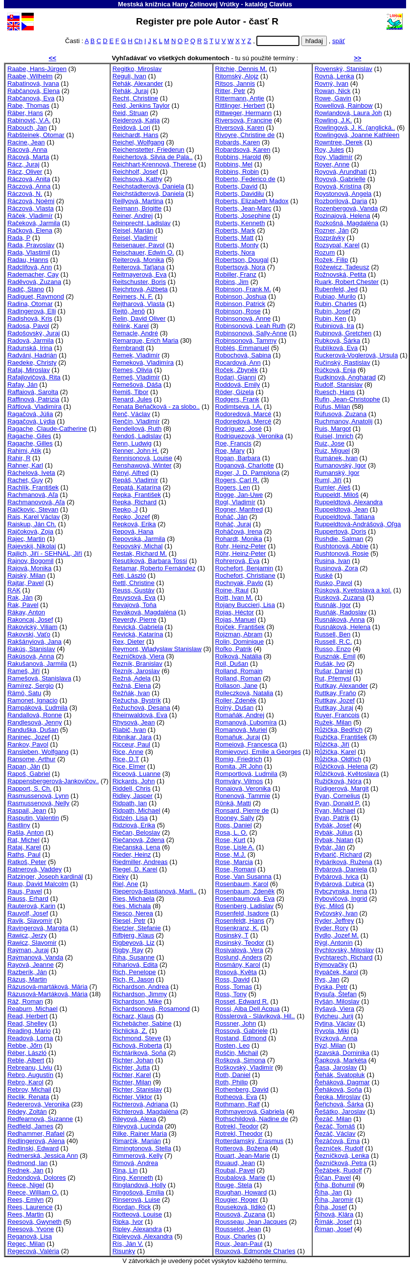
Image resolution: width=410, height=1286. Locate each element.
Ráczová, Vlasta (30, 208)
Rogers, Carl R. (237, 480)
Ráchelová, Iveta (31, 472)
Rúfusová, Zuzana (340, 414)
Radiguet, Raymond (35, 296)
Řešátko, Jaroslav (340, 1111)
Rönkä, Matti (233, 803)
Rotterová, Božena (242, 1148)
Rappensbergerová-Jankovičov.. (53, 781)
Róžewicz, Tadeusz (342, 267)
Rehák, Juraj (131, 90)
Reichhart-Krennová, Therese (155, 164)
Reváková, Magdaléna (144, 612)
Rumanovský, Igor (340, 465)
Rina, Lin (125, 1170)
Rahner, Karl (25, 465)
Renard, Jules (132, 399)
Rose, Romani (235, 869)
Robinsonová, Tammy (246, 340)
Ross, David (232, 979)
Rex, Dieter (129, 641)
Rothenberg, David (242, 1089)
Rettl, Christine (134, 582)
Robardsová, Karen (243, 149)
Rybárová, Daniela (341, 869)
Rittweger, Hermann (243, 113)
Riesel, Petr (129, 920)
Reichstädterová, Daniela (148, 193)
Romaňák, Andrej (240, 715)
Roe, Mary (230, 450)
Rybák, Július (334, 832)
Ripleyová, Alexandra (143, 1236)
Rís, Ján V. (128, 1243)
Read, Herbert (27, 1016)
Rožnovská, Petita (340, 274)
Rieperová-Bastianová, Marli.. (155, 891)
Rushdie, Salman (339, 538)
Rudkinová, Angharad (345, 377)
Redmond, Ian (27, 1163)
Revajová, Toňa (135, 604)
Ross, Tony (231, 994)
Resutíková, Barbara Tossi (150, 560)
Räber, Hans (25, 113)
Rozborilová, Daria (341, 201)
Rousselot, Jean (238, 1229)
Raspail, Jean (26, 810)
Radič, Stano (25, 289)
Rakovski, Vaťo (28, 634)
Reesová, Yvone (30, 1229)
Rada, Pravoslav (30, 245)
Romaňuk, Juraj (237, 737)
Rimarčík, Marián (137, 1141)
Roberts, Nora (235, 252)
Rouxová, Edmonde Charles (255, 1251)
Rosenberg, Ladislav (244, 906)
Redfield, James (30, 1126)
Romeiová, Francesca (246, 744)
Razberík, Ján (27, 972)
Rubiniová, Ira (334, 325)
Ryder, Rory (331, 928)
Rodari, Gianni (235, 377)
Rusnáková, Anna (340, 619)
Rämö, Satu (24, 693)
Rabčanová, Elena (33, 90)
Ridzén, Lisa (130, 817)
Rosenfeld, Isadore (242, 913)
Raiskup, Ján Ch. (31, 524)
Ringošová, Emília (138, 1192)
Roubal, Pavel (235, 1170)
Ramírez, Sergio (30, 685)
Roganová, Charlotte (244, 465)
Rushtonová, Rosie (342, 553)
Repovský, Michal (138, 546)
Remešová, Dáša (137, 384)
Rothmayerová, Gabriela (250, 1111)
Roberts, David (236, 186)
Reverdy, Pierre (135, 619)
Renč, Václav (131, 414)
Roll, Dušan (232, 663)
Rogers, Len (232, 487)
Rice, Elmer (129, 766)
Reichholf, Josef (135, 171)
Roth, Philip (231, 1082)
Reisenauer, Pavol (138, 245)
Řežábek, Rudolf (338, 1170)
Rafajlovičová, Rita (34, 377)
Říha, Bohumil (335, 1185)
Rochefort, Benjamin (244, 568)
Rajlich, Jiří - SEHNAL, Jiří (44, 553)
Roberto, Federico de (245, 179)
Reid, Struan (130, 113)
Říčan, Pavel (333, 1177)
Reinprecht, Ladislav (142, 223)
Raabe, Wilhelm (30, 76)
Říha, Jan (328, 1192)
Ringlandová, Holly (139, 1185)
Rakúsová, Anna (30, 656)
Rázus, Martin (27, 979)
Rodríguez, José (238, 428)
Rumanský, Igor (337, 472)
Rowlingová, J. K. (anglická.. (355, 127)
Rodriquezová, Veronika (249, 436)
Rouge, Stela (233, 1185)
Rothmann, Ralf (237, 1104)
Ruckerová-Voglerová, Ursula (356, 355)
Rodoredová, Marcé (243, 414)
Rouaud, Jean (235, 1163)
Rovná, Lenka (334, 76)
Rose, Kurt (230, 839)
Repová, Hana (133, 531)
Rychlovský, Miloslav (344, 950)
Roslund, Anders (238, 957)
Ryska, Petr (331, 986)
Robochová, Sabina (243, 355)
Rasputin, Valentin (33, 817)
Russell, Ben (333, 634)
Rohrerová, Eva (237, 560)
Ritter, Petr (230, 90)
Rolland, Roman (238, 678)
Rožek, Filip (331, 259)
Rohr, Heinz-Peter (240, 546)
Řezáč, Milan (333, 1118)
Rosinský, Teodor (239, 942)
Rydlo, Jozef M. (337, 935)
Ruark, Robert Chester (347, 281)
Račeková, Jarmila (33, 223)
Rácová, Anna (27, 149)
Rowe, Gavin (333, 98)
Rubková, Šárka (337, 340)
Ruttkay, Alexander (341, 685)
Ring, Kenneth (133, 1177)
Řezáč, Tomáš (335, 1126)
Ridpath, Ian (130, 803)
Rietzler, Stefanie (137, 928)
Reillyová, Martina (138, 201)
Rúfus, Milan (332, 406)
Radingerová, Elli (31, 311)
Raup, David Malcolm (37, 884)
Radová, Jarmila (30, 340)
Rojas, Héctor (234, 612)
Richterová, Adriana (140, 1104)
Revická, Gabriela (138, 627)
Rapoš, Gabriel (28, 773)
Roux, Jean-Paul (239, 1243)
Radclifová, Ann (29, 267)
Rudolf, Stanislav (339, 384)
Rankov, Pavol (27, 744)
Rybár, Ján (330, 847)
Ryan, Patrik (332, 817)
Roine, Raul (232, 590)
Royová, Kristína (338, 186)
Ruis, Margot (333, 428)
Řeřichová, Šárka (339, 1104)
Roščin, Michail (236, 1052)
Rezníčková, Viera (138, 656)
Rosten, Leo (232, 1045)
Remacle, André (135, 333)
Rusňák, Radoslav (340, 612)
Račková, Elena (29, 230)
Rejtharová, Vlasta (139, 303)
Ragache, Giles (29, 436)
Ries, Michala (132, 906)
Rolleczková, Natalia (244, 693)
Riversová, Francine (244, 120)
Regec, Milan (26, 1243)
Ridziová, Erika (134, 825)
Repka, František (137, 494)
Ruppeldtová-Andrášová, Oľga (358, 524)
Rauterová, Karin (31, 906)
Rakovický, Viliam (32, 627)
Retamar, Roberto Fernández (154, 568)
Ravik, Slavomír (29, 920)
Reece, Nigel (25, 1185)
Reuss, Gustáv (134, 590)
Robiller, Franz (236, 274)
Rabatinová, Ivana (33, 83)
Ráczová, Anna (28, 186)
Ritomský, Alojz (237, 76)
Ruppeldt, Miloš (337, 494)
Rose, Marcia (234, 861)
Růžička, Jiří (332, 744)
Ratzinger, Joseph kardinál (45, 876)
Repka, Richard (135, 502)
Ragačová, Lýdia (31, 421)
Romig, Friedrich (238, 759)
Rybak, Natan (334, 839)
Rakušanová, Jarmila (37, 663)
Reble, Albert (25, 1060)
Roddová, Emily (237, 384)
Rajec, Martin (26, 538)
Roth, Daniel (233, 1074)
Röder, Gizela (234, 392)
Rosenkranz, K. (237, 928)
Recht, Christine (135, 98)
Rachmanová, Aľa (32, 494)
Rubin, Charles (336, 303)
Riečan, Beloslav (136, 832)
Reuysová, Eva (134, 597)
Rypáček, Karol (336, 972)
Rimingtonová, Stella (142, 1148)
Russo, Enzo (333, 649)
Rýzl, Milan (330, 1045)
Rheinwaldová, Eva (140, 715)
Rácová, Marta (28, 157)
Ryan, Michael (335, 810)
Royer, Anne (332, 164)
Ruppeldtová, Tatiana (345, 516)
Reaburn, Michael (32, 1008)
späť (338, 41)
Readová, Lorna (30, 1038)
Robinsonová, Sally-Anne (251, 333)
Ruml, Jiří (328, 480)
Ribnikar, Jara (132, 737)
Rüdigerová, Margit (342, 788)
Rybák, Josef (333, 825)
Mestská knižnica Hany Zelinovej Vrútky (178, 4)
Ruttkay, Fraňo (335, 693)
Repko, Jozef (131, 516)
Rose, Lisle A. (234, 847)
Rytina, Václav (335, 1023)
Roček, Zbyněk (236, 370)
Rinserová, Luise (136, 1199)
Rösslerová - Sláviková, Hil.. (255, 1016)
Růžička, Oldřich (338, 759)
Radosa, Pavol (28, 325)
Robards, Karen (237, 142)
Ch (138, 41)
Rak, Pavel (22, 604)
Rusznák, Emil (335, 656)
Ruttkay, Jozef (335, 700)
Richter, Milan (132, 1082)
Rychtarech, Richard (344, 957)
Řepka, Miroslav (338, 1096)
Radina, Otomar (30, 303)
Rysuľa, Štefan (336, 994)
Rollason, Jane (236, 685)
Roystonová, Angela (343, 193)
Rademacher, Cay (33, 274)
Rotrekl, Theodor (239, 1133)
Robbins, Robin (237, 171)
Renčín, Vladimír (136, 421)
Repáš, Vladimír (135, 480)
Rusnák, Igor (333, 604)
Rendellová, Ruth (137, 428)
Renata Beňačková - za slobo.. (156, 406)
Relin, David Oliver (139, 318)
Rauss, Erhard (27, 898)
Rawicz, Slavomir (32, 942)
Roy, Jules (329, 149)
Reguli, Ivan (129, 76)
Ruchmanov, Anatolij (344, 421)
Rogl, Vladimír (235, 502)
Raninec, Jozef (28, 737)
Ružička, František (341, 737)
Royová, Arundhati (341, 171)
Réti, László (129, 575)
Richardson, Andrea (141, 986)
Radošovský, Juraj (33, 333)
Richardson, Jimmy (140, 994)
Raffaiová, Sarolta (32, 392)
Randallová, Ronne (34, 715)
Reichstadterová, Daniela (148, 186)
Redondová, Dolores (36, 1177)
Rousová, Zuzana (240, 1214)
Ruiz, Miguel (332, 450)
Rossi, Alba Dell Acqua (247, 1008)
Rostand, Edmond (241, 1038)
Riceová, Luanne (136, 773)
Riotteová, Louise (137, 1214)
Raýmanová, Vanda (35, 957)
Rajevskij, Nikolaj (31, 546)
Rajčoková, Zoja (30, 531)
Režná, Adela (132, 678)
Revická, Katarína (138, 634)
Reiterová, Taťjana (139, 267)
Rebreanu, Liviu (29, 1067)
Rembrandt (128, 347)
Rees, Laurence (30, 1207)
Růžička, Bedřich (339, 729)
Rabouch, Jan (27, 127)
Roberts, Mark (235, 230)
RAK (14, 590)
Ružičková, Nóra (338, 781)
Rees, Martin (25, 1214)
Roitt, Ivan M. (234, 597)
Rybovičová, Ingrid (341, 898)
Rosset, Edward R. (242, 1001)
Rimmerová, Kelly (138, 1155)
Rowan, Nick (333, 90)
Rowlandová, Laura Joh (348, 113)
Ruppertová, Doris (340, 531)
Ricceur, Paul (131, 744)
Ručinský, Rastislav (342, 362)
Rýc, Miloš (329, 906)
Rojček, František (240, 627)
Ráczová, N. (24, 193)
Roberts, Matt (234, 237)
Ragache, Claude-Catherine (47, 428)
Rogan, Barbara (238, 458)
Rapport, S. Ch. (29, 788)
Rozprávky (330, 237)
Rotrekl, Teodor (237, 1126)
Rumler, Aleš (333, 487)
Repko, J (125, 509)
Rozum (325, 252)
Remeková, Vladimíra (143, 362)
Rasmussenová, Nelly (38, 803)
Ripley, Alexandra (137, 1229)
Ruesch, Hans (335, 392)
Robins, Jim (232, 281)
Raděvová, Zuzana (34, 281)
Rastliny (18, 825)
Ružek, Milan (333, 722)
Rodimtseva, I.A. (238, 406)
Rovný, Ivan (331, 83)
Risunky (124, 1251)
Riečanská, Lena (136, 847)
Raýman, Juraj (28, 950)
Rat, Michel (23, 839)
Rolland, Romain (239, 671)
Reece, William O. (33, 1192)
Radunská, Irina (29, 347)
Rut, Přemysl (333, 678)
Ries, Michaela (134, 898)
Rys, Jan (327, 979)
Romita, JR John (239, 766)
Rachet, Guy (25, 480)
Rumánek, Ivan (336, 458)
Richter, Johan (133, 1060)
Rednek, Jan (25, 1170)
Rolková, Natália (238, 656)
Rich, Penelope (134, 972)
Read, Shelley (27, 1023)
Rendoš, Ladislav (137, 436)
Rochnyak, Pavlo (239, 582)
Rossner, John (235, 1023)
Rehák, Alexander (138, 83)
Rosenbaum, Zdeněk (245, 891)
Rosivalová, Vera (239, 950)
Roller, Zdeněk (236, 700)
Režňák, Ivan (131, 693)
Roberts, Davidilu (239, 193)
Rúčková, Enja (335, 370)
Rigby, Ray (128, 950)
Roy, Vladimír (334, 157)
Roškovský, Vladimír (244, 1067)
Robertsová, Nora (240, 267)
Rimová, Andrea (135, 1163)
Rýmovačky (331, 964)
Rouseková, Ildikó (240, 1207)
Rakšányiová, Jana (34, 641)
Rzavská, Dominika (342, 1052)
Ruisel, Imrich (334, 436)
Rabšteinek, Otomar (36, 135)
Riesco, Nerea (133, 913)
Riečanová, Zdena (138, 839)
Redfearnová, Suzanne (40, 1118)
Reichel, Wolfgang (138, 142)
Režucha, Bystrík (137, 700)
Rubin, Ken (330, 318)
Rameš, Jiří (23, 671)
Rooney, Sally (234, 817)
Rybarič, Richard (338, 854)
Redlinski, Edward (33, 1148)
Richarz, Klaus (133, 1016)
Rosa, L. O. (231, 832)
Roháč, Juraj (233, 524)
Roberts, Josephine (243, 215)
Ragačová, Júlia (30, 414)
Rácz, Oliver (24, 171)
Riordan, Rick (132, 1207)
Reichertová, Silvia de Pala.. (153, 157)
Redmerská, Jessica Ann (42, 1155)
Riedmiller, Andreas (140, 861)
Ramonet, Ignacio (32, 700)
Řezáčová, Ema (337, 1141)
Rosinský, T (232, 935)
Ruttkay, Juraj (334, 707)
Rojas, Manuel (235, 619)
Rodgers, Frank (237, 399)
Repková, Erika (134, 524)
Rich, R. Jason (133, 979)
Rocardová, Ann (238, 362)
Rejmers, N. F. (133, 296)
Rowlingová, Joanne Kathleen (357, 135)
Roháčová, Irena (238, 531)
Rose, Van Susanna (243, 876)
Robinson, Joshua (241, 296)
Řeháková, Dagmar (342, 1082)
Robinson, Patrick (240, 303)
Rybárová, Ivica (337, 876)
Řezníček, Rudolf (339, 1148)
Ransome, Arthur (31, 759)
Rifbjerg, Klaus (133, 935)
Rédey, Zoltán (27, 1111)
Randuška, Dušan (32, 729)
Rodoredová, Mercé (243, 421)
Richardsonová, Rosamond (151, 1008)
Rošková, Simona (240, 1060)
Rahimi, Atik (24, 450)
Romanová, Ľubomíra (246, 722)
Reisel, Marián (133, 230)
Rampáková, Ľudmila (37, 707)
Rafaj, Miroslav (28, 370)
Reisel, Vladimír (135, 237)
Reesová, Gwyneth (34, 1221)
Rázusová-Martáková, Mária (47, 994)
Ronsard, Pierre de (242, 810)
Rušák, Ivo (330, 663)
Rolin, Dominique (239, 641)
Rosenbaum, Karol (242, 884)
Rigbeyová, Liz (134, 942)
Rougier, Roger (236, 1199)
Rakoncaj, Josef (30, 619)
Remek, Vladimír (136, 355)
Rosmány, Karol (237, 964)
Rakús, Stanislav (31, 649)
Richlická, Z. (130, 1030)
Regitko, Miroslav (137, 68)
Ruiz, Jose (329, 443)
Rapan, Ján (23, 766)
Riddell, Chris (132, 788)
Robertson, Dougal (242, 259)
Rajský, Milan (26, 575)
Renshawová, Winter (142, 465)
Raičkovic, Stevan (32, 509)
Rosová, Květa (236, 972)
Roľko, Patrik (233, 649)
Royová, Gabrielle (340, 179)
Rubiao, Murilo (335, 296)
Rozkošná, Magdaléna (346, 223)
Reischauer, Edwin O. (143, 252)
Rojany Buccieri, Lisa (245, 604)
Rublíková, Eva (336, 347)
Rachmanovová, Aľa (36, 502)
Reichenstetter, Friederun (148, 149)
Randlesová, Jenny (34, 722)
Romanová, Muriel (241, 729)
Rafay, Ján (22, 384)
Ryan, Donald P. (338, 803)
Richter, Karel (132, 1074)
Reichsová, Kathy (137, 179)
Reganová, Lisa (29, 1236)
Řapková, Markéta (340, 1060)
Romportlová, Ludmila (246, 773)
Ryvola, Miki (332, 1030)
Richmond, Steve (137, 1038)
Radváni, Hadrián (32, 355)
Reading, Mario (29, 1030)
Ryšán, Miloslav (337, 1001)
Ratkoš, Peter (26, 861)
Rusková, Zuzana (339, 597)
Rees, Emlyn (25, 1199)
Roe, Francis (233, 443)
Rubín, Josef (333, 311)
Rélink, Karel (131, 325)
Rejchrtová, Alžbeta (140, 289)
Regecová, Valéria (33, 1251)
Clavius (280, 4)
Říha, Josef (331, 1207)
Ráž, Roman (25, 1001)
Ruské (324, 575)
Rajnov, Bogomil (30, 560)
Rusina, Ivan (332, 560)
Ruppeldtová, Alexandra (349, 502)
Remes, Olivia (133, 370)
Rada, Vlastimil (28, 252)
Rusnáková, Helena (342, 627)
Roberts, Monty (237, 245)
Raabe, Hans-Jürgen (37, 68)
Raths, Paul (24, 854)
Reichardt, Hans (136, 135)
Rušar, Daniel (334, 671)
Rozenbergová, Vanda (346, 208)
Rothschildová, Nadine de (251, 1118)
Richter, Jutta (131, 1067)
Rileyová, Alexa (135, 1118)
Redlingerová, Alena (36, 1141)
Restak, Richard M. (140, 553)
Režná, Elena (132, 685)
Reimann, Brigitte (137, 208)
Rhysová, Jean (134, 722)
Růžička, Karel (335, 751)
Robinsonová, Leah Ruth (250, 325)
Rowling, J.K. (333, 120)
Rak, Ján (20, 597)
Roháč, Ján (231, 516)
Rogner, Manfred (239, 509)
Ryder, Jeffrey (334, 920)
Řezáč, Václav (335, 1133)
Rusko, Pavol (333, 582)
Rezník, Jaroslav (136, 671)
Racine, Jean (26, 142)
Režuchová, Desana (141, 707)
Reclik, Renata (28, 1096)
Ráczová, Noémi (30, 201)
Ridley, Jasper (133, 795)
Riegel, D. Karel (135, 869)
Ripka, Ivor (128, 1221)
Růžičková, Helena (341, 766)
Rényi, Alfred (131, 472)
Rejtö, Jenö (129, 311)
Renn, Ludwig (132, 443)
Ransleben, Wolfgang (37, 751)
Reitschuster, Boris (139, 281)
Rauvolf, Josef (27, 913)
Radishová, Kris (29, 318)
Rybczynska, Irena (341, 891)
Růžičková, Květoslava (347, 773)
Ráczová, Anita (28, 179)
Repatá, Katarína (137, 487)
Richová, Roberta (137, 1045)
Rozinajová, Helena (342, 215)
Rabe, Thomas (28, 105)
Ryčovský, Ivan (336, 913)
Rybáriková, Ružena (343, 861)
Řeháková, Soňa (338, 1089)
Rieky (121, 876)
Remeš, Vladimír (136, 377)
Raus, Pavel (24, 891)
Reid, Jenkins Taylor (141, 105)
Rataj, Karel (24, 847)
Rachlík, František (33, 487)
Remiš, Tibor (131, 392)
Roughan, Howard (241, 1192)
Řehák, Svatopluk (340, 1074)
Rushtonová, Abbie (341, 546)
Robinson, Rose (238, 311)
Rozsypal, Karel (337, 245)
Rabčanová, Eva (30, 98)
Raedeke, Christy (32, 362)
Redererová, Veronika (38, 1104)
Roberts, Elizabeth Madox (252, 201)
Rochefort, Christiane (245, 575)
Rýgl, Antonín (334, 942)
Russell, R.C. (333, 641)
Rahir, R (18, 458)
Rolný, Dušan (234, 707)
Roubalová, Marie (240, 1177)
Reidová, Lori (131, 127)
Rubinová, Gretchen (343, 333)
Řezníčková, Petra (341, 1163)
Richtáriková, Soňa (139, 1052)
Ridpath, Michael (136, 810)
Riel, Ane (125, 884)
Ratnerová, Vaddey (34, 869)
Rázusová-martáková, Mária (47, 986)
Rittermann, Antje (240, 98)
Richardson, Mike (137, 1001)
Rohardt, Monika (238, 538)
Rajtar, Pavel (25, 582)
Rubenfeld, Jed (336, 289)
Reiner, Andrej (133, 215)
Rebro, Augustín (30, 1074)
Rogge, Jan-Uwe (239, 494)
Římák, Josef (333, 1221)
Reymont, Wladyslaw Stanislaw (157, 649)
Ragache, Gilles (30, 443)
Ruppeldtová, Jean (341, 509)
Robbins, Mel (234, 164)
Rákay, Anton (26, 612)
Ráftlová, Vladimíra (34, 406)
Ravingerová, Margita (37, 928)
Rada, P (18, 237)
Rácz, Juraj (23, 164)
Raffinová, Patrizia (33, 399)
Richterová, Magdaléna (146, 1111)
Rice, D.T (126, 759)
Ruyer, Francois (337, 715)
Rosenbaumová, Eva (245, 898)
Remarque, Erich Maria (146, 340)
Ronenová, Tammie (243, 795)
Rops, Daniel (233, 825)
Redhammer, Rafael (36, 1133)
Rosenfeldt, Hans (240, 920)
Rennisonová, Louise (142, 458)
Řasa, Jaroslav (336, 1067)
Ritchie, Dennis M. (241, 68)
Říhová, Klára (334, 1214)
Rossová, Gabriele (241, 1030)
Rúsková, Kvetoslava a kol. (353, 590)
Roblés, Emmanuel (242, 347)
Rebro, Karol (25, 1082)
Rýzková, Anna (336, 1038)
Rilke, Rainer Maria (140, 1133)
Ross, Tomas (233, 986)
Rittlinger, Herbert (240, 105)
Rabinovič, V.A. (28, 120)
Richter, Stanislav (137, 1089)
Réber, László (26, 1052)
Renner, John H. (136, 450)
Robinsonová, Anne (243, 318)
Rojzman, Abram (239, 634)
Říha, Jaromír (334, 1199)
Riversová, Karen (240, 127)
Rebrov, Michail (29, 1089)
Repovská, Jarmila (139, 538)
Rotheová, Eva (236, 1096)
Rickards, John (134, 781)
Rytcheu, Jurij (334, 1016)
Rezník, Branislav (137, 663)
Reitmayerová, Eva (140, 274)
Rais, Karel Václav (33, 516)
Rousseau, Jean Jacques (251, 1221)
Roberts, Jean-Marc (243, 208)
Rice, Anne (128, 751)
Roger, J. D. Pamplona (247, 472)
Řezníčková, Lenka (342, 1155)
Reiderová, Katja (136, 120)
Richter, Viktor (132, 1096)
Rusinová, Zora (336, 568)
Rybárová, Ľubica (339, 884)
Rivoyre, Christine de (245, 135)
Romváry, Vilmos (239, 781)
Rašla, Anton (25, 832)
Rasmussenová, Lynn (38, 795)
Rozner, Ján (332, 230)
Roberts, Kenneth (240, 223)
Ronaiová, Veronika (243, 788)
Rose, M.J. (230, 854)
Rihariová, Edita (135, 964)
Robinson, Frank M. (243, 289)
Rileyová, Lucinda (138, 1126)
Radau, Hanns (27, 259)
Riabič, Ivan (129, 729)
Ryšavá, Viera (334, 1008)
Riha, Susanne (134, 957)
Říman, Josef (333, 1229)
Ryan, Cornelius (337, 795)
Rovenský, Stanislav (343, 68)
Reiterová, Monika (138, 259)
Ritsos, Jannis (235, 83)
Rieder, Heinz (132, 854)
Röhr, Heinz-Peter (240, 553)
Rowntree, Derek (339, 142)
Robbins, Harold (238, 157)
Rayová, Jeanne (30, 964)
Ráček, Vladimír (30, 215)
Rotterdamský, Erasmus (249, 1141)
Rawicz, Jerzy (27, 935)
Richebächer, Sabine (142, 1023)
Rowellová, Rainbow (344, 105)
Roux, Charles (235, 1236)
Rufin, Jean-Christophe (347, 399)
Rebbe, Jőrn (24, 1045)
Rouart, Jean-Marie (242, 1155)
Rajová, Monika (29, 568)
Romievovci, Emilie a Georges (258, 751)
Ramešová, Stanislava (39, 678)
